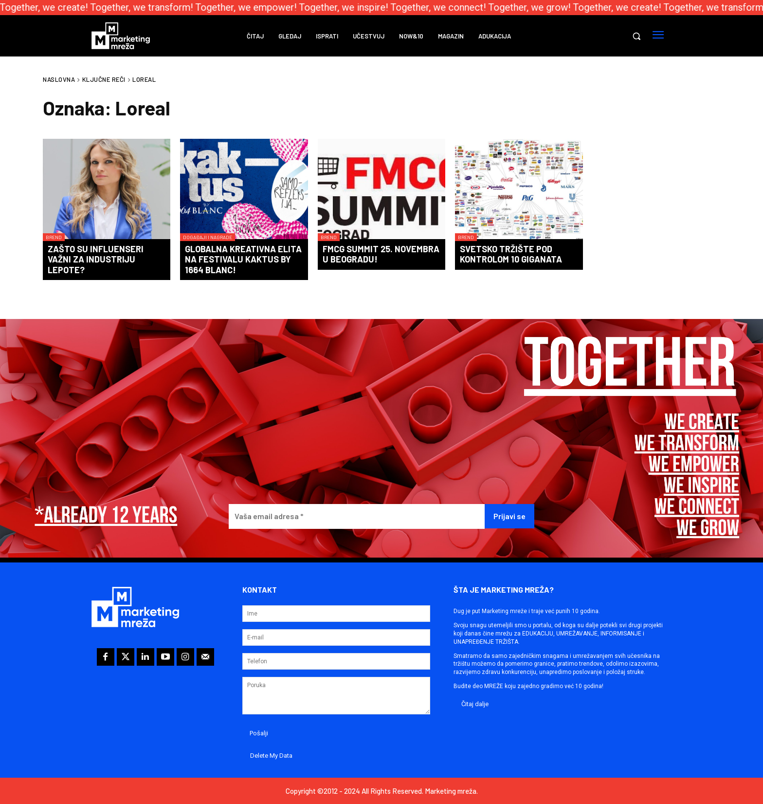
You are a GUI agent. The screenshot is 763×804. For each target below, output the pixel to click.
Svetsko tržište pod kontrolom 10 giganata (511, 254)
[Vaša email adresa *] (356, 516)
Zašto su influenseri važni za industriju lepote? (96, 259)
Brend (54, 237)
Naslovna (59, 79)
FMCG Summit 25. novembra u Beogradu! (381, 254)
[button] (636, 36)
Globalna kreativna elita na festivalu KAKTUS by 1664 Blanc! (243, 259)
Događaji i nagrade (207, 237)
